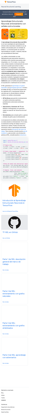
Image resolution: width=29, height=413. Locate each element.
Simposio (18, 14)
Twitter (3, 397)
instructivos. (23, 135)
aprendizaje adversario (16, 87)
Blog (2, 392)
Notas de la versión (5, 409)
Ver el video (6, 270)
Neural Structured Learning (11, 7)
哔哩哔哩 (3, 400)
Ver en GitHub (6, 238)
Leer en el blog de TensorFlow (10, 211)
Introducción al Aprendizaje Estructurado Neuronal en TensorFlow (14, 203)
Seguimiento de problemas (7, 407)
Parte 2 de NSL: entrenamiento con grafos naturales (14, 293)
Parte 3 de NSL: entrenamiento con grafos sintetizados (14, 325)
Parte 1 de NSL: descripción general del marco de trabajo (14, 261)
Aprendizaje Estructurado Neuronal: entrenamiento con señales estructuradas (13, 23)
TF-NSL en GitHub (10, 232)
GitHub (2, 395)
